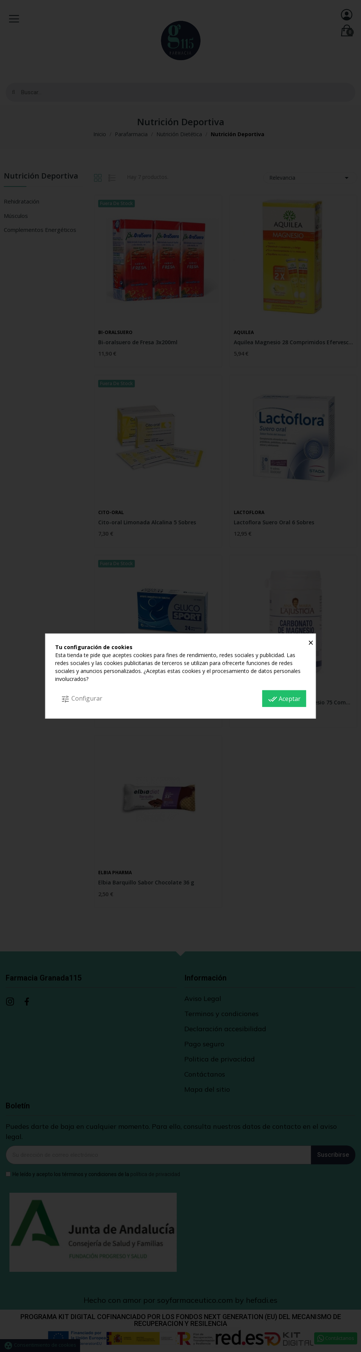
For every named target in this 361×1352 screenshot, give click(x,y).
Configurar (81, 699)
